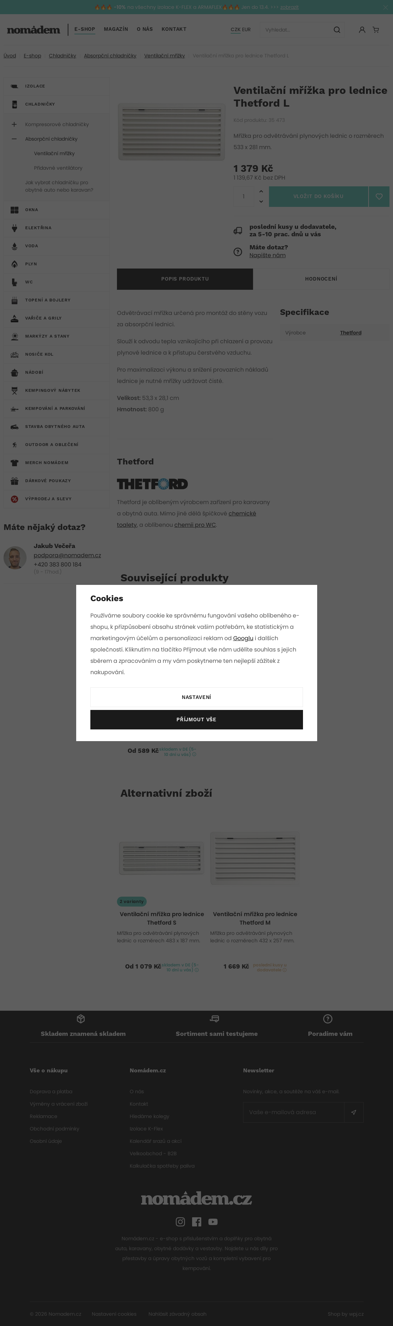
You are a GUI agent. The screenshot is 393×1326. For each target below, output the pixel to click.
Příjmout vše (196, 720)
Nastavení (196, 697)
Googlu (244, 638)
